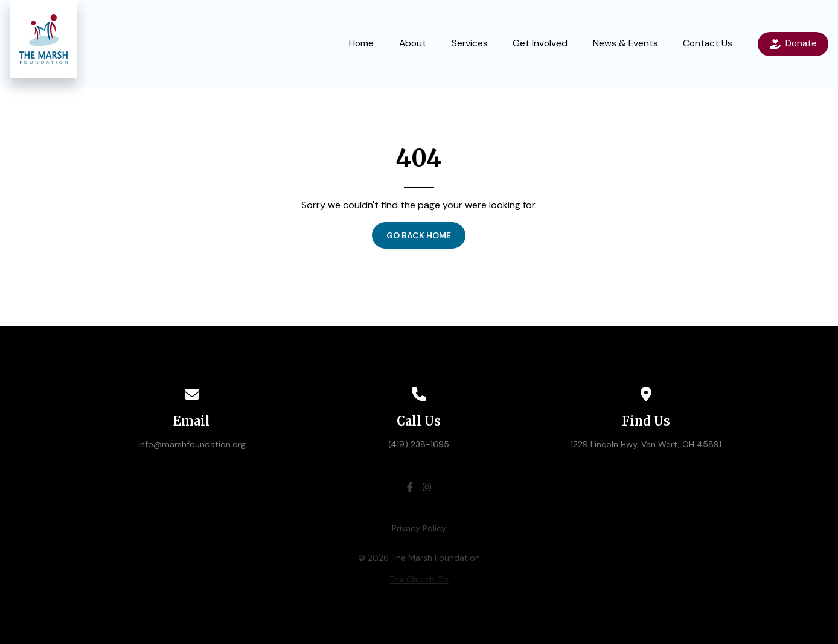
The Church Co (419, 579)
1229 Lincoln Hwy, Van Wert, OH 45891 (646, 444)
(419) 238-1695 (418, 444)
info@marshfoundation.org (192, 444)
